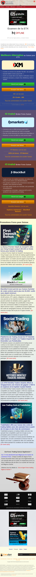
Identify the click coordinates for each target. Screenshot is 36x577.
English (25, 549)
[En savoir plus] (27, 264)
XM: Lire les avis (18, 100)
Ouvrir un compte (23, 85)
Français (13, 6)
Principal (7, 6)
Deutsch (11, 549)
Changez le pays (32, 554)
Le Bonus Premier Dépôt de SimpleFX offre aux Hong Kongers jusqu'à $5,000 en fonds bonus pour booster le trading (17, 249)
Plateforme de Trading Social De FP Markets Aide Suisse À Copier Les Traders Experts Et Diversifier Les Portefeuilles (17, 339)
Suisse (3, 6)
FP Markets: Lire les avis (18, 155)
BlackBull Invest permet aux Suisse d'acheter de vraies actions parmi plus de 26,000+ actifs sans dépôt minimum (18, 291)
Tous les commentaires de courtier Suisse (18, 106)
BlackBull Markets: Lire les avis (18, 212)
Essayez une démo (23, 88)
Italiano (20, 549)
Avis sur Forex (19, 6)
